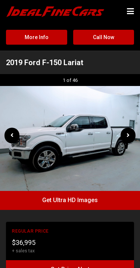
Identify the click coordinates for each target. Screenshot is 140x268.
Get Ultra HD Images (70, 200)
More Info (37, 37)
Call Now (103, 37)
